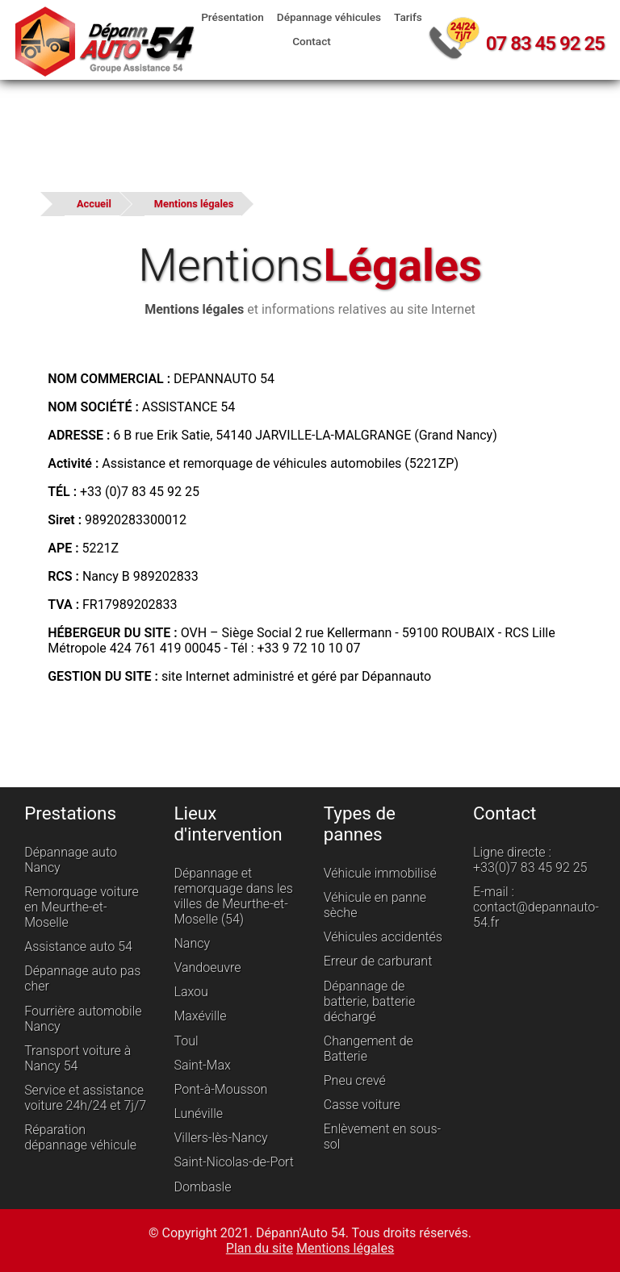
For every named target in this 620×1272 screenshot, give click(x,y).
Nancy (192, 943)
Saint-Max (202, 1065)
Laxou (190, 991)
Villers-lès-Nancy (220, 1137)
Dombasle (202, 1187)
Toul (186, 1041)
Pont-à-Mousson (220, 1089)
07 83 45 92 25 (545, 43)
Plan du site (259, 1248)
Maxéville (200, 1016)
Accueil (94, 204)
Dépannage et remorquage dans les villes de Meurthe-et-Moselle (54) (233, 896)
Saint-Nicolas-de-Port (234, 1162)
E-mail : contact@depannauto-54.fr (536, 907)
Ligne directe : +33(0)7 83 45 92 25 (530, 860)
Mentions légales (193, 204)
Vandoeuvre (207, 967)
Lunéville (198, 1113)
